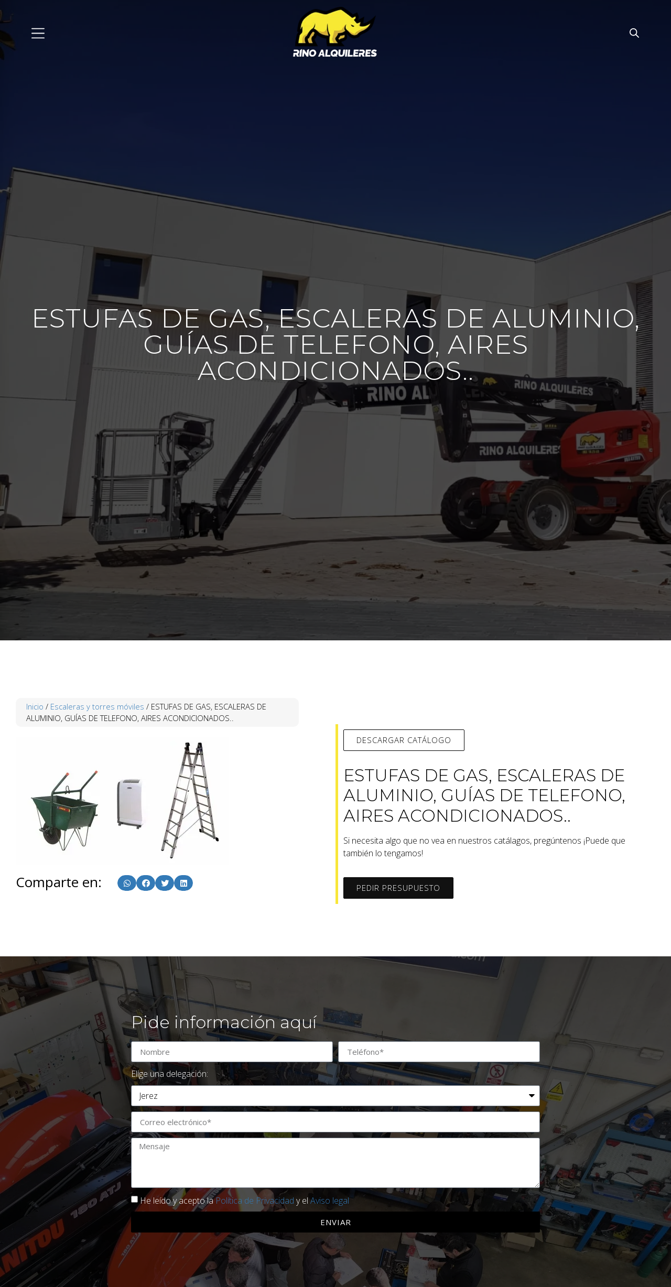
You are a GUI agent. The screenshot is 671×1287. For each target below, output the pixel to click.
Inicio (35, 706)
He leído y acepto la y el (244, 1200)
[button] (126, 883)
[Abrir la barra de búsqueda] (634, 32)
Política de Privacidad (254, 1200)
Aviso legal (329, 1200)
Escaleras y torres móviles (97, 706)
